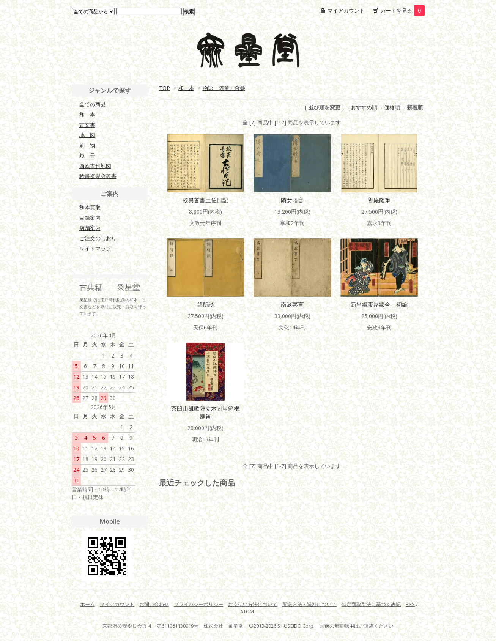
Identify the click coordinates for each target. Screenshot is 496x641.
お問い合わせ (154, 604)
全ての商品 (92, 104)
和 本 (186, 87)
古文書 (87, 124)
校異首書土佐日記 (205, 200)
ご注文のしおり (98, 238)
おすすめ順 (364, 107)
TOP (164, 87)
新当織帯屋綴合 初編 (379, 304)
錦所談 (205, 304)
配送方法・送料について (309, 604)
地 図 (87, 135)
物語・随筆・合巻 (224, 87)
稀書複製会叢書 (98, 176)
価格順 (392, 107)
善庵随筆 (379, 200)
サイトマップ (95, 248)
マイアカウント (346, 10)
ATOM (247, 611)
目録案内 (90, 217)
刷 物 (87, 145)
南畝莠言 (292, 304)
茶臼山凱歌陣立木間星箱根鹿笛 (205, 412)
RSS (410, 604)
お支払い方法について (252, 604)
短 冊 (87, 155)
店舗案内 (90, 228)
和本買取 (90, 207)
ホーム (87, 604)
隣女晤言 (292, 200)
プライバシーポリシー (198, 604)
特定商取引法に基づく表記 (371, 604)
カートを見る (402, 10)
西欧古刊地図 (95, 165)
